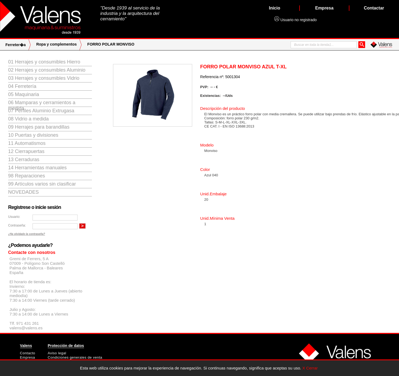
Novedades (23, 192)
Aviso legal (57, 353)
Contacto (27, 353)
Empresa (27, 357)
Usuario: (14, 217)
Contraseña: (17, 225)
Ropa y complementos (56, 44)
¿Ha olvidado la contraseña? (26, 233)
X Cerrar (310, 368)
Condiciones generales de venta (75, 357)
